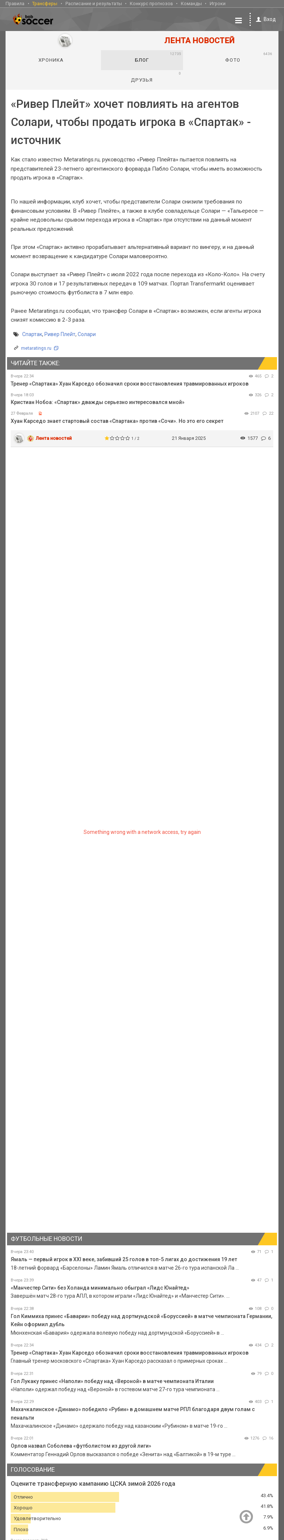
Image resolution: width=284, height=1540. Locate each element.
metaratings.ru (36, 347)
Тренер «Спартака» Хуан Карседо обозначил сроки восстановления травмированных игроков (129, 383)
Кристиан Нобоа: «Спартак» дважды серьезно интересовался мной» (98, 402)
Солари (87, 334)
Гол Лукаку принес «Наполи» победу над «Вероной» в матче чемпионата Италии (112, 1381)
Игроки (218, 3)
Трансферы (44, 3)
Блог (158, 56)
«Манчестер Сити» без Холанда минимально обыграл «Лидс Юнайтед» (100, 1287)
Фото (248, 56)
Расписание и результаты (93, 3)
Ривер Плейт (59, 334)
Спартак (32, 334)
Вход (264, 19)
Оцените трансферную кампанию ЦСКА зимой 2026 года (93, 1483)
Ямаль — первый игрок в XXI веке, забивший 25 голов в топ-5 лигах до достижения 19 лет (124, 1259)
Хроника (51, 59)
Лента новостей (54, 438)
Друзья (156, 76)
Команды (191, 3)
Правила (15, 3)
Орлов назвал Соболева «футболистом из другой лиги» (81, 1445)
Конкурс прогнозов (151, 3)
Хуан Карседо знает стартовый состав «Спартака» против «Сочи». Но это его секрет (117, 421)
